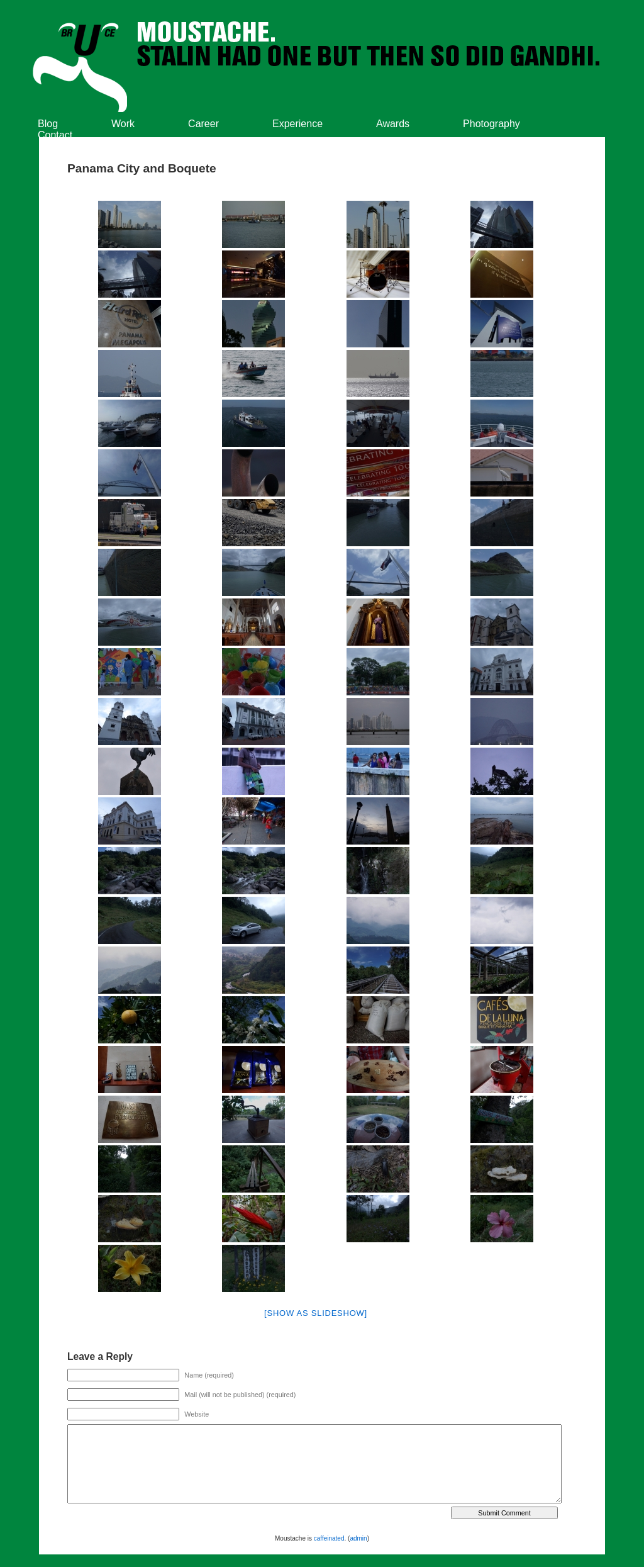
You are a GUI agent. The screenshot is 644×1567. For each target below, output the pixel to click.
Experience (297, 123)
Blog (48, 123)
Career (203, 123)
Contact (55, 135)
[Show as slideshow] (315, 1313)
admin (358, 1538)
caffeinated (329, 1538)
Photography (491, 123)
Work (123, 123)
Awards (392, 123)
